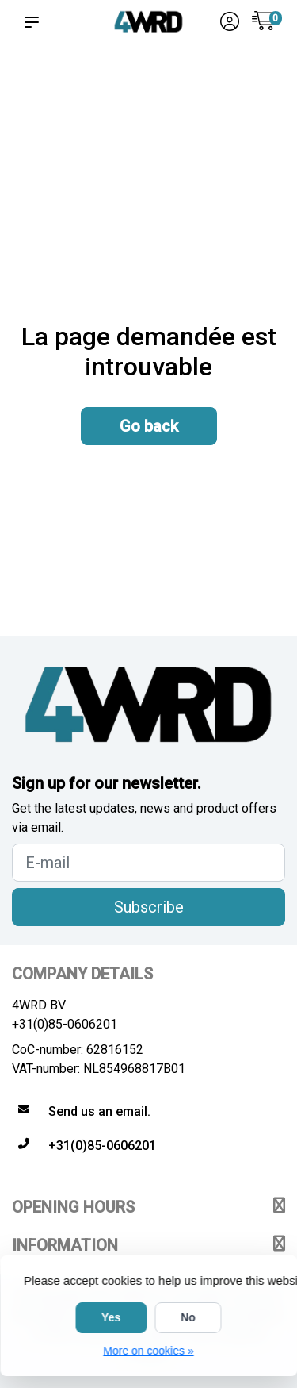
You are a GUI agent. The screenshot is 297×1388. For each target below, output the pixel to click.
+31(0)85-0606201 (64, 1024)
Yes (110, 1317)
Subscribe (149, 907)
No (188, 1317)
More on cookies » (148, 1350)
